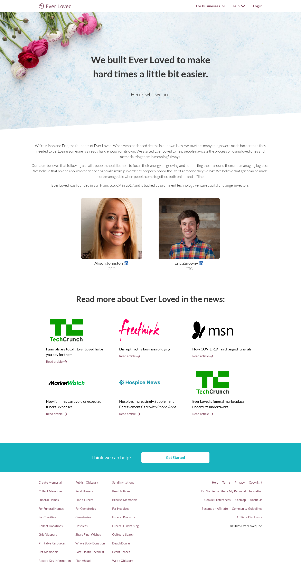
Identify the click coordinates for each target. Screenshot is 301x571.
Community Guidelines (247, 508)
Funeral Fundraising (125, 526)
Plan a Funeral (84, 500)
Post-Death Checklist (89, 552)
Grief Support (48, 534)
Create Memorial (50, 482)
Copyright (255, 482)
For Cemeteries (85, 508)
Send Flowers (84, 491)
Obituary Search (123, 534)
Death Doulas (121, 543)
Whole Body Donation (90, 543)
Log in (257, 6)
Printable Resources (52, 543)
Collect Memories (51, 491)
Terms (226, 482)
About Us (256, 500)
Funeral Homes (49, 500)
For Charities (47, 517)
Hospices (81, 526)
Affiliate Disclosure (249, 517)
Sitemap (240, 500)
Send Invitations (123, 482)
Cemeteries (83, 517)
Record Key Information (55, 560)
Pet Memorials (48, 552)
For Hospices (120, 508)
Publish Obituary (86, 482)
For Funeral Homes (51, 508)
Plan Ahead (83, 560)
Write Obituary (122, 560)
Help (215, 482)
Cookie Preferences (217, 500)
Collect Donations (51, 526)
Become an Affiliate (214, 508)
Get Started (175, 457)
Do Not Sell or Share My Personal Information (231, 491)
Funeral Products (123, 517)
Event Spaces (121, 552)
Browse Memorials (125, 500)
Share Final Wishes (88, 534)
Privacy (240, 482)
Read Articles (121, 491)
